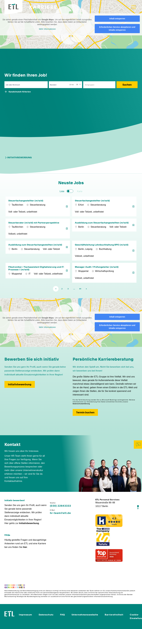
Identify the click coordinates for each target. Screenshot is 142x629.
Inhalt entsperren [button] (117, 18)
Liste (62, 191)
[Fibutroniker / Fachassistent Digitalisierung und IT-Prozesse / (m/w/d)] (37, 273)
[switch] (70, 191)
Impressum (25, 614)
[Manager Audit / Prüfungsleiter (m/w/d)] (104, 273)
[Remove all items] (76, 85)
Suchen (127, 84)
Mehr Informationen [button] (47, 29)
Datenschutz (46, 614)
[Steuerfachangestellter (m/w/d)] (37, 206)
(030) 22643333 (60, 506)
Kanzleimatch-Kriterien (20, 92)
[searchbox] (98, 85)
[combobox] (75, 84)
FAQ (62, 614)
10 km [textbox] (71, 84)
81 (80, 289)
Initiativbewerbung (18, 157)
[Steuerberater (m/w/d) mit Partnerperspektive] (37, 228)
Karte (79, 191)
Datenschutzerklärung (81, 403)
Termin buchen (85, 412)
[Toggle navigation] (134, 7)
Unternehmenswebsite (85, 614)
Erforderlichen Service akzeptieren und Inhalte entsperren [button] (117, 28)
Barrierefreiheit (114, 614)
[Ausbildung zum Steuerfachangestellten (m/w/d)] (104, 228)
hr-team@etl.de (60, 513)
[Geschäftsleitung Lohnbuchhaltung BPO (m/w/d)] (104, 250)
